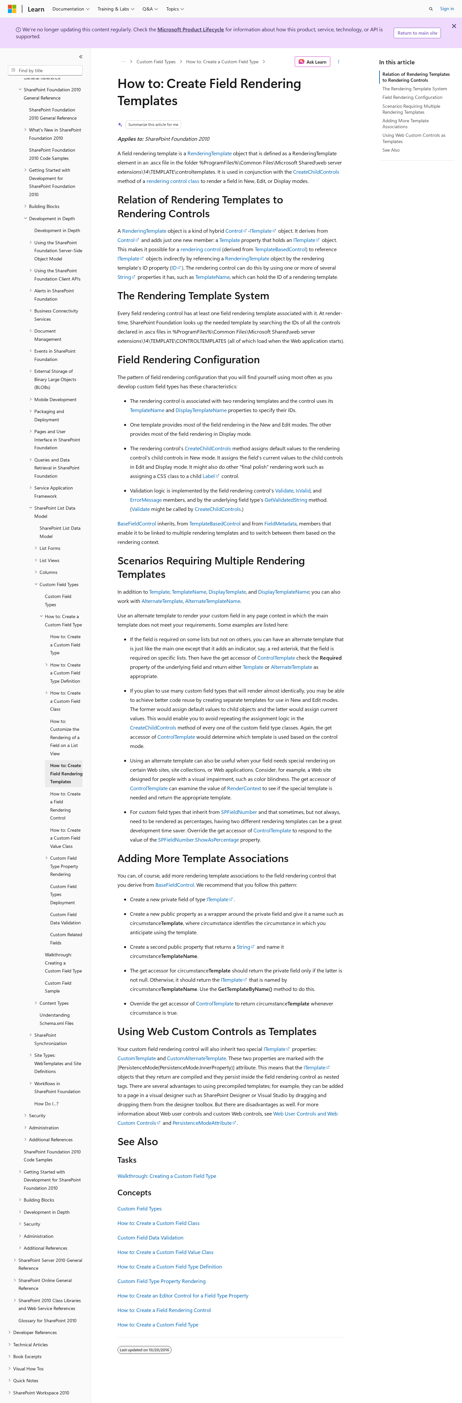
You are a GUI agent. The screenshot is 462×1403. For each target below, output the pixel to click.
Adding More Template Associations (405, 123)
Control (234, 230)
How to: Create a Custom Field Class (158, 1222)
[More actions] (339, 61)
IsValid (303, 490)
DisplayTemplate (227, 591)
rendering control (201, 249)
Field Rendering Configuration (412, 97)
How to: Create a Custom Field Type (222, 61)
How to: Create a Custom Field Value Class (165, 1251)
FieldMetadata (280, 523)
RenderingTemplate (209, 153)
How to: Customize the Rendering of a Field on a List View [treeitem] (65, 719)
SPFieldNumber (239, 811)
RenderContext (244, 788)
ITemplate (261, 230)
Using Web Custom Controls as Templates (414, 138)
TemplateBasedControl (280, 249)
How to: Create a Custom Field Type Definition (169, 1266)
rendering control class (173, 180)
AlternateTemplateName (212, 600)
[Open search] (431, 9)
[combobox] (45, 70)
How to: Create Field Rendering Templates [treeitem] (66, 755)
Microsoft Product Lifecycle (190, 29)
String (124, 276)
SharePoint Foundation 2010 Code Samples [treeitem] (52, 136)
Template (229, 239)
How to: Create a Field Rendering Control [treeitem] (65, 787)
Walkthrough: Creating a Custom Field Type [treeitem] (63, 944)
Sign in (447, 8)
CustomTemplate (136, 1058)
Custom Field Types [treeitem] (58, 582)
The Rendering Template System (414, 88)
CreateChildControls (316, 171)
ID (174, 267)
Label (209, 475)
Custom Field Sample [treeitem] (58, 969)
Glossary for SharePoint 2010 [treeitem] (47, 1302)
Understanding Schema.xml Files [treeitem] (57, 1001)
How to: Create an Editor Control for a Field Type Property (182, 1295)
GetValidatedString (286, 499)
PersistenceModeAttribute (202, 1122)
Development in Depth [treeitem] (57, 212)
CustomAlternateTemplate (196, 1058)
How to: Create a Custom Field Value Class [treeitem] (65, 820)
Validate (284, 490)
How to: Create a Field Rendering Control (164, 1309)
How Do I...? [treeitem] (46, 1085)
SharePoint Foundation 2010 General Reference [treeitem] (53, 95)
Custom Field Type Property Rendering (161, 1280)
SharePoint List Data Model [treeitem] (60, 514)
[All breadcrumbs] (123, 61)
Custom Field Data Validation (150, 1237)
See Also (391, 150)
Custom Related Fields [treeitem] (66, 920)
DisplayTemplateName (201, 409)
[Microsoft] (12, 9)
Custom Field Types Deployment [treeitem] (63, 876)
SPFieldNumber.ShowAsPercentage (198, 839)
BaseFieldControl (136, 523)
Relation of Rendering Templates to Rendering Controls (416, 77)
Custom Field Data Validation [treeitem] (65, 900)
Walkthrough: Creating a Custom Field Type (166, 1175)
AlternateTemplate (162, 600)
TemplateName (212, 276)
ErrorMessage (146, 499)
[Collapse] (81, 57)
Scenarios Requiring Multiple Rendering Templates (411, 109)
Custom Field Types (156, 61)
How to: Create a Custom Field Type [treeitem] (65, 626)
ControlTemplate (276, 657)
